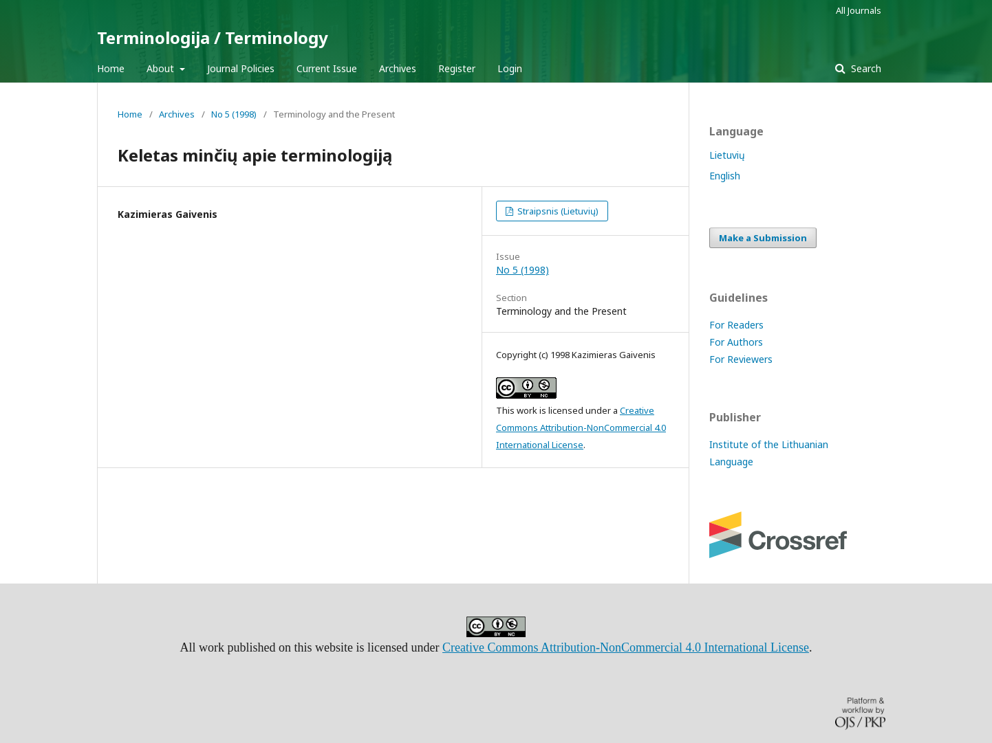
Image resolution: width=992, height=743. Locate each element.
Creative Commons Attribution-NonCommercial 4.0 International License (581, 427)
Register (456, 68)
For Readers (736, 324)
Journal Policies (240, 68)
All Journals (858, 10)
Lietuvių (727, 155)
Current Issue (326, 68)
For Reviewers (741, 359)
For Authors (736, 341)
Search (864, 68)
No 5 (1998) (234, 114)
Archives (397, 68)
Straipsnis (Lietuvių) (557, 211)
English (724, 175)
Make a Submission (763, 238)
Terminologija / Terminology (212, 37)
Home (111, 68)
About (162, 68)
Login (509, 68)
